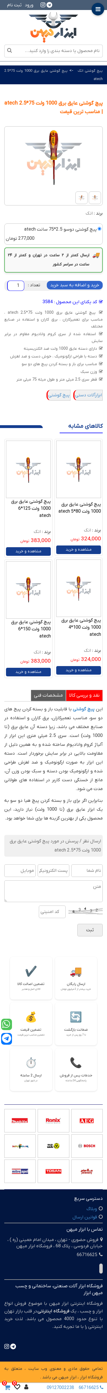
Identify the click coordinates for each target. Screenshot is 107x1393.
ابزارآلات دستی (88, 395)
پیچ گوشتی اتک (90, 70)
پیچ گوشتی (59, 395)
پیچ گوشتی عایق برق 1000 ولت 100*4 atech (81, 627)
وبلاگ (91, 1209)
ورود (29, 5)
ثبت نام (14, 5)
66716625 (90, 1387)
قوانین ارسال (84, 1217)
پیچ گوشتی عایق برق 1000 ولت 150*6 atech (31, 629)
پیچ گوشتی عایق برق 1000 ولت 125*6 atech (31, 509)
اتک (89, 213)
